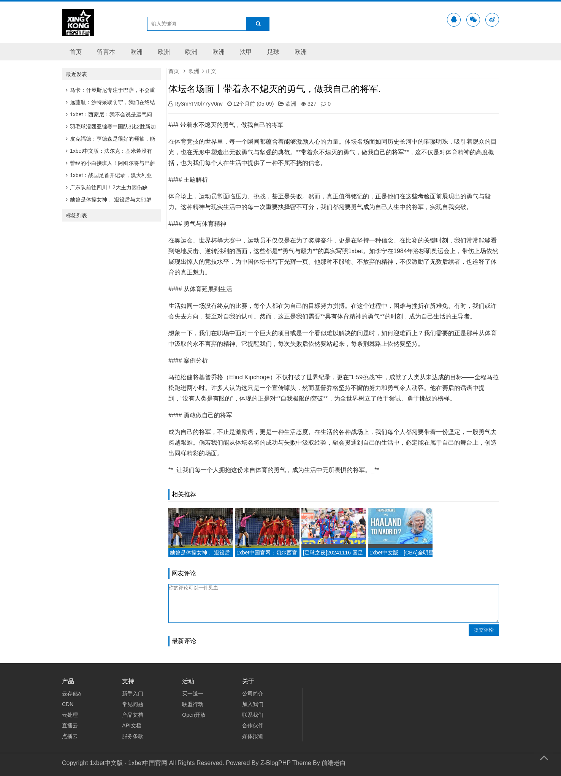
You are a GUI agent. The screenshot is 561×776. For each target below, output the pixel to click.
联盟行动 (192, 704)
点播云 (70, 736)
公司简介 (252, 693)
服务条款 (132, 736)
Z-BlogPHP (275, 763)
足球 (273, 52)
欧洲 (136, 52)
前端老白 (334, 763)
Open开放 (194, 715)
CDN (67, 704)
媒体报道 (252, 736)
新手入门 (132, 693)
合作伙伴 (252, 725)
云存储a (71, 693)
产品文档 (132, 715)
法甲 (246, 52)
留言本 (106, 52)
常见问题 (132, 704)
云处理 (70, 715)
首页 (76, 52)
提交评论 (484, 630)
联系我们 (252, 715)
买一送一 (192, 693)
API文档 (131, 725)
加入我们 (252, 704)
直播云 (70, 725)
